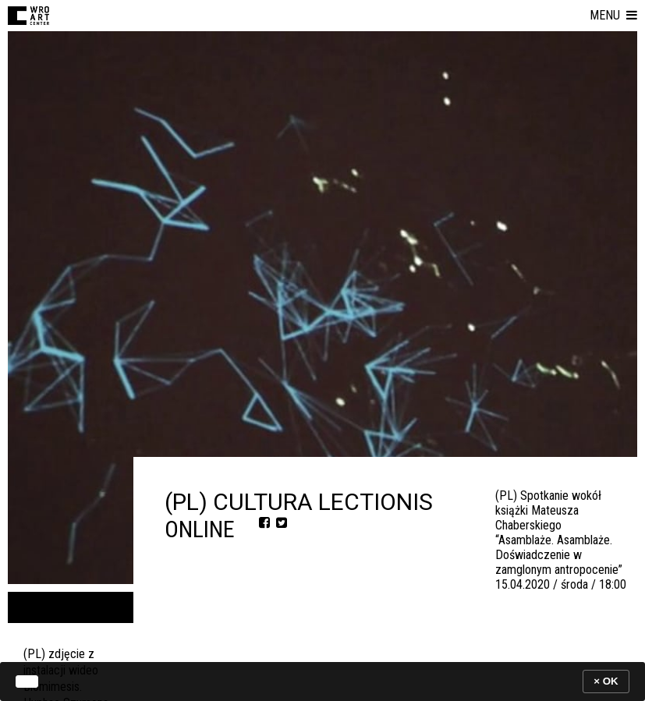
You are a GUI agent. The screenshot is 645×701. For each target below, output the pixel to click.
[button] (613, 15)
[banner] (322, 681)
